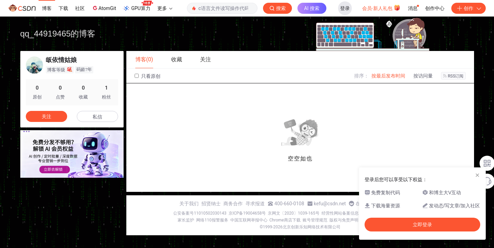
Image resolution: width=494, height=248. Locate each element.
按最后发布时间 (388, 76)
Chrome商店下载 (285, 220)
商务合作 (233, 203)
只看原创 (147, 76)
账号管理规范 (315, 220)
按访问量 (423, 76)
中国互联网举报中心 (248, 220)
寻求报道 (255, 203)
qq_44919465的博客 (58, 33)
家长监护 (186, 220)
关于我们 (189, 203)
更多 (164, 8)
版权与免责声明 (343, 220)
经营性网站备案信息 (340, 213)
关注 (46, 116)
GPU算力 (138, 6)
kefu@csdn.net (330, 203)
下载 (63, 8)
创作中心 (434, 8)
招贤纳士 (211, 203)
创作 (468, 8)
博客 (47, 8)
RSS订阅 (453, 76)
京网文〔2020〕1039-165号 (293, 213)
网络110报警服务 (212, 220)
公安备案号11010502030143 (199, 213)
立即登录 (422, 224)
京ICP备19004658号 (247, 213)
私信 (97, 117)
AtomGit (104, 8)
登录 (345, 8)
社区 (80, 8)
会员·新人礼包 (381, 7)
